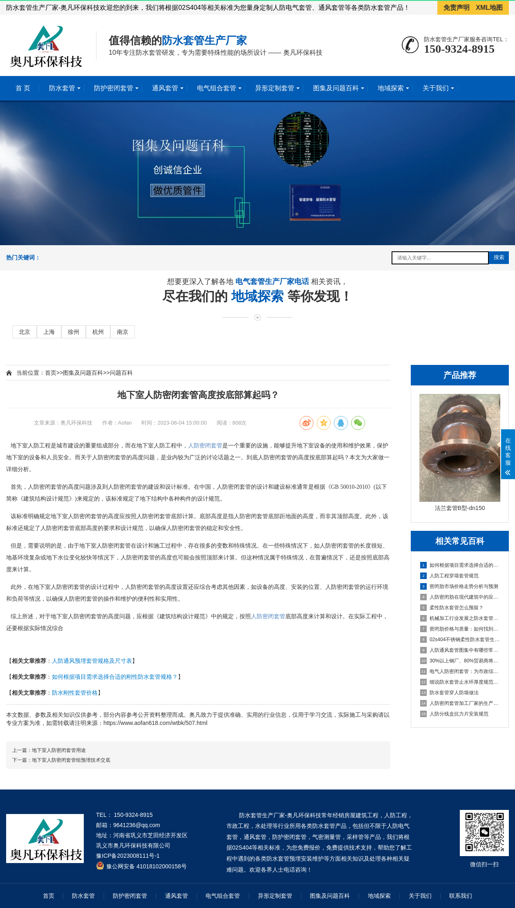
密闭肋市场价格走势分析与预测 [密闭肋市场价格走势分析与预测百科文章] (459, 586)
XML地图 (489, 7)
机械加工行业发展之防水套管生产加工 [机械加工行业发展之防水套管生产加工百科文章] (460, 618)
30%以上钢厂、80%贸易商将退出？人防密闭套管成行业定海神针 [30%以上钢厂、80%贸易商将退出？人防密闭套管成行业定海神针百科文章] (460, 661)
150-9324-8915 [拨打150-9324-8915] (459, 48)
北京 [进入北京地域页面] (24, 332)
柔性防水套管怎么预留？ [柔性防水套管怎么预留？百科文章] (452, 607)
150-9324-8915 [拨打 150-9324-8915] (133, 815)
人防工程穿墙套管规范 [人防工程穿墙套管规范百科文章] (449, 576)
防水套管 (62, 88)
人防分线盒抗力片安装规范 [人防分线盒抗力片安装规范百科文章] (454, 714)
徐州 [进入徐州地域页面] (73, 332)
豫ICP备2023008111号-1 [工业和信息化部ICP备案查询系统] (128, 855)
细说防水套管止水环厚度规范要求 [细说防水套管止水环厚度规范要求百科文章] (460, 682)
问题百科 (121, 372)
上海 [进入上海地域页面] (49, 332)
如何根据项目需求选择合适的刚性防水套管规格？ (115, 676)
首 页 (23, 88)
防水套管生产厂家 (204, 40)
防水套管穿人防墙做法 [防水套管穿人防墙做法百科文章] (449, 692)
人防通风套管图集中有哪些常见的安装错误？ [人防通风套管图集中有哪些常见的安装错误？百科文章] (460, 650)
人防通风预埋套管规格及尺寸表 (92, 661)
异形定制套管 (274, 88)
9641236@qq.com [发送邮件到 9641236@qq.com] (136, 825)
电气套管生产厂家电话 (273, 282)
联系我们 (460, 895)
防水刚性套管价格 (75, 692)
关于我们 (436, 88)
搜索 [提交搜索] (499, 257)
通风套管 (165, 88)
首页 (50, 372)
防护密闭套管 (113, 88)
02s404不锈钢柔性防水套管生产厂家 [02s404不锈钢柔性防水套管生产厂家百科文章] (460, 639)
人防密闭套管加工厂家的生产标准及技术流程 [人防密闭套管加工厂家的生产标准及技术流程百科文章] (460, 703)
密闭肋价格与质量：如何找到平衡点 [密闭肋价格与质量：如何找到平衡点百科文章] (460, 629)
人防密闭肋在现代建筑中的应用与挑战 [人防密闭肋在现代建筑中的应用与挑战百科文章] (460, 597)
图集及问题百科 (336, 88)
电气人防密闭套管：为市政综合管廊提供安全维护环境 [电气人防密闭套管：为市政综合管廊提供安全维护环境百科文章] (460, 671)
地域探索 (391, 88)
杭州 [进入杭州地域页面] (98, 332)
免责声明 (456, 7)
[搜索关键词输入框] (440, 257)
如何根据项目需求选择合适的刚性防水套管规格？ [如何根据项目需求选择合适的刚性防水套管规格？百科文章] (460, 565)
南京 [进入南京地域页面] (122, 332)
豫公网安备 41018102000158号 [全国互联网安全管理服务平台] (146, 866)
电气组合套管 (216, 88)
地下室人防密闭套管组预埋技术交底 (71, 760)
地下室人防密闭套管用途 (59, 750)
